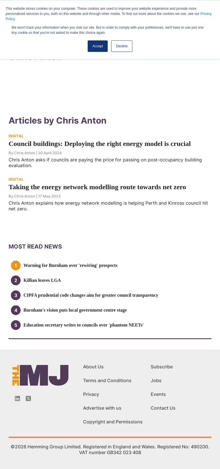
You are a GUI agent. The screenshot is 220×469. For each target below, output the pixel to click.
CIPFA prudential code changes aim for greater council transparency (90, 295)
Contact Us (163, 408)
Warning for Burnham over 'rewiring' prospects (70, 265)
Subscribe (162, 367)
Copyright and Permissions (113, 422)
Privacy (91, 394)
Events (158, 394)
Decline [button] (121, 46)
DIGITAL (16, 136)
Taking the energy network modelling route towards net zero (97, 187)
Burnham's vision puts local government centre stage (75, 310)
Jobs (156, 380)
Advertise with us (102, 408)
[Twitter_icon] (28, 398)
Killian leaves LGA (42, 280)
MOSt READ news (35, 246)
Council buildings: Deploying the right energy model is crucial (100, 143)
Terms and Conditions (107, 380)
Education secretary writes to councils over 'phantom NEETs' (83, 325)
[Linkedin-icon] (17, 398)
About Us (93, 367)
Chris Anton (24, 153)
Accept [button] (98, 46)
